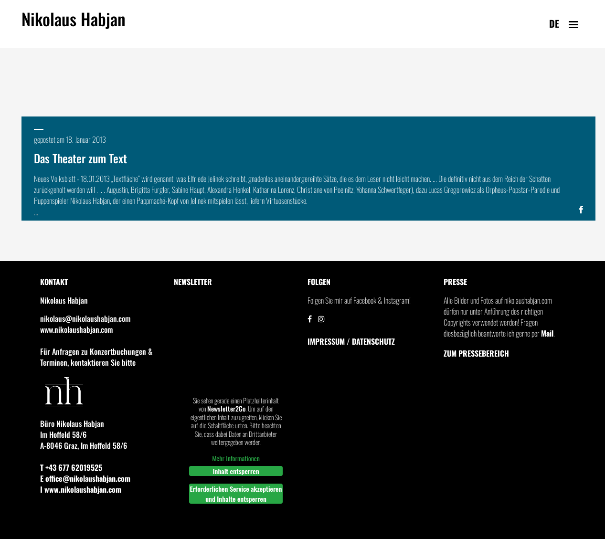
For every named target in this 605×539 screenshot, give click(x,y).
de (554, 23)
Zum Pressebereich (476, 353)
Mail (547, 333)
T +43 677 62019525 (71, 467)
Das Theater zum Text (80, 158)
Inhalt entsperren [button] (235, 471)
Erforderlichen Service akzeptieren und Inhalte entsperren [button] (236, 494)
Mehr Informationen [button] (236, 458)
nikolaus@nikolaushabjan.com (85, 318)
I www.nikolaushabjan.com (80, 489)
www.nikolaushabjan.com (76, 329)
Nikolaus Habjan (73, 24)
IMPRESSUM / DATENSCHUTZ (351, 341)
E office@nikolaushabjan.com (85, 478)
